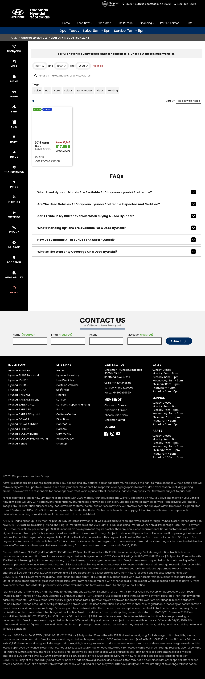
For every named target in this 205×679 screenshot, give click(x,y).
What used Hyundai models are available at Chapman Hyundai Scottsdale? (116, 212)
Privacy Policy (65, 438)
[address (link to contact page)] (146, 4)
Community (63, 434)
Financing (147, 23)
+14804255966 (124, 387)
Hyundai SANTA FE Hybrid (24, 414)
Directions (62, 419)
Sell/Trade (126, 23)
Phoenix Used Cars (116, 415)
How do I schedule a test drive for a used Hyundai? (116, 259)
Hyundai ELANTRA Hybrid (23, 375)
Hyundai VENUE (17, 443)
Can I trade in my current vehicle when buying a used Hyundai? (116, 235)
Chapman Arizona (115, 410)
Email (61, 335)
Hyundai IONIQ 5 (18, 380)
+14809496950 (121, 392)
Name (24, 335)
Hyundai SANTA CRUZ (21, 404)
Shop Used (106, 23)
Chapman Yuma (114, 420)
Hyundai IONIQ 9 (18, 385)
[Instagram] (112, 433)
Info (192, 23)
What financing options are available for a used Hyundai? (116, 247)
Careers (61, 429)
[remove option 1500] (61, 85)
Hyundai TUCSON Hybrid (23, 434)
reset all (98, 85)
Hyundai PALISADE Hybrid (23, 399)
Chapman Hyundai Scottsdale (40, 14)
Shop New (85, 23)
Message (140, 335)
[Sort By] (188, 120)
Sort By (170, 120)
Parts (59, 409)
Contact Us (63, 424)
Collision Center (66, 414)
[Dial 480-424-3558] (184, 4)
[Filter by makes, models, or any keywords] (116, 95)
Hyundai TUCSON (18, 429)
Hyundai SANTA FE (19, 409)
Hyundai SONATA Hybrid (23, 424)
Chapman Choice (115, 405)
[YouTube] (118, 433)
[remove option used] (83, 85)
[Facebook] (106, 433)
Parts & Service (171, 23)
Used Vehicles (65, 380)
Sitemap (61, 443)
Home (66, 23)
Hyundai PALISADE (19, 395)
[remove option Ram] (40, 85)
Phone (93, 335)
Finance (61, 395)
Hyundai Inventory (67, 375)
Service (61, 399)
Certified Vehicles (67, 385)
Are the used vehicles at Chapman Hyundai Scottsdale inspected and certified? (116, 224)
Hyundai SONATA (18, 419)
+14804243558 (121, 383)
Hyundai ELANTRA (19, 370)
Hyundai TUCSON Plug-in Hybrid (28, 438)
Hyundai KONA (17, 390)
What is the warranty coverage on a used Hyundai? (116, 271)
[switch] (14, 48)
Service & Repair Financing (73, 404)
